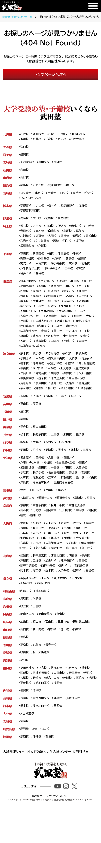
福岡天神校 (28, 712)
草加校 (25, 240)
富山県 (7, 422)
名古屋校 (26, 477)
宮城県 (7, 163)
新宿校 (57, 292)
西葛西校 (72, 292)
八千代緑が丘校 (31, 274)
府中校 (38, 329)
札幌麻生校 (83, 134)
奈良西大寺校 (29, 620)
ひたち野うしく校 (45, 200)
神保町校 (26, 319)
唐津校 (38, 736)
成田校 (87, 263)
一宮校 (57, 488)
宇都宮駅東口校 (31, 213)
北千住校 (76, 308)
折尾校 (38, 728)
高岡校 (38, 422)
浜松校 (38, 469)
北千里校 (59, 583)
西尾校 (90, 493)
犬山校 (25, 504)
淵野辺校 (72, 400)
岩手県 (7, 156)
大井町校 (59, 308)
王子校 (41, 345)
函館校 (38, 139)
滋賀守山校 (47, 519)
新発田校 (80, 414)
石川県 (7, 430)
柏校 (53, 258)
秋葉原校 (87, 334)
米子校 (38, 641)
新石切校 (26, 583)
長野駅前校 (41, 453)
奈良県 (7, 620)
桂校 (37, 543)
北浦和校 (40, 240)
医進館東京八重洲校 (63, 356)
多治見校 (53, 461)
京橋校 (25, 572)
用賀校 (65, 329)
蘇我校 (41, 279)
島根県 (7, 649)
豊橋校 (88, 482)
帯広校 (65, 139)
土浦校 (54, 195)
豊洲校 (68, 345)
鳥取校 (25, 641)
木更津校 (43, 269)
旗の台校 (40, 340)
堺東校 (68, 551)
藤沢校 (71, 364)
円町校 (38, 538)
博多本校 (59, 712)
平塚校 (41, 369)
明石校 (77, 591)
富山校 (25, 422)
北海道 (7, 134)
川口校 (51, 229)
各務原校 (69, 461)
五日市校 (66, 665)
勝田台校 (45, 263)
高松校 (25, 689)
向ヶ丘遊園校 (29, 379)
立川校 (25, 292)
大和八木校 (45, 625)
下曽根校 (53, 728)
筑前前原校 (71, 728)
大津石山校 (28, 519)
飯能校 (25, 245)
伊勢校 (51, 511)
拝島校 (25, 329)
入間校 (68, 240)
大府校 (25, 498)
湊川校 (66, 601)
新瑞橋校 (69, 498)
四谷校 (41, 298)
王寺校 (47, 620)
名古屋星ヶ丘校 (69, 482)
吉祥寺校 (26, 314)
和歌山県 (9, 633)
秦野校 (38, 390)
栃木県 (7, 208)
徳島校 (25, 681)
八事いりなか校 (30, 482)
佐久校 (84, 453)
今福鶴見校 (41, 572)
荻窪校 (54, 298)
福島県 (7, 187)
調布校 (44, 308)
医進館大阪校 (29, 577)
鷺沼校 (25, 406)
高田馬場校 (41, 292)
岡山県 (7, 657)
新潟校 (25, 414)
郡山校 (74, 187)
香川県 (7, 689)
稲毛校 (90, 269)
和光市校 (56, 245)
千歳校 (51, 139)
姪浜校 (25, 723)
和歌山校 (26, 633)
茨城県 (7, 195)
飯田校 (71, 453)
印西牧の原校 (55, 274)
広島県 (7, 665)
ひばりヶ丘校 (48, 334)
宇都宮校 (26, 208)
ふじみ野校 (73, 245)
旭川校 (25, 139)
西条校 (51, 665)
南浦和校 (69, 235)
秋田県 (7, 171)
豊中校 (38, 556)
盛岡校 (25, 155)
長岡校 (51, 414)
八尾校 (41, 561)
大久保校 (66, 606)
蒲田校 (90, 340)
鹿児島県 (9, 776)
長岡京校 (53, 538)
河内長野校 (54, 567)
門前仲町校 (50, 287)
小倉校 (44, 712)
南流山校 (26, 269)
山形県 (7, 179)
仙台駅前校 (28, 163)
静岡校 (25, 469)
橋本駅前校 (44, 633)
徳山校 (68, 673)
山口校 (25, 673)
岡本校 (25, 606)
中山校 (47, 379)
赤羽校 (87, 303)
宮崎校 (25, 768)
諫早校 (60, 744)
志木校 (54, 235)
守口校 (71, 567)
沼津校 (51, 469)
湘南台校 (79, 384)
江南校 (54, 498)
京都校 (25, 533)
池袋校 (66, 287)
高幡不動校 (28, 334)
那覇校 (25, 784)
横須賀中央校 (59, 369)
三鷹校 (25, 340)
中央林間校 (76, 390)
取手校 (80, 195)
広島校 (25, 665)
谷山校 (47, 776)
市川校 (25, 258)
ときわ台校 (84, 345)
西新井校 (26, 356)
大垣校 (38, 461)
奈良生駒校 (63, 620)
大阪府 (7, 552)
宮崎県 (7, 768)
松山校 (25, 696)
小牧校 (25, 493)
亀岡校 (25, 543)
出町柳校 (69, 538)
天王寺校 (53, 551)
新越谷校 (80, 229)
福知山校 (50, 543)
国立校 (90, 350)
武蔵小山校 (79, 319)
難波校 (84, 567)
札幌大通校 (81, 139)
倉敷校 (63, 657)
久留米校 (76, 712)
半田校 (71, 488)
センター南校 (55, 390)
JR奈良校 (26, 625)
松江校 (25, 649)
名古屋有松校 (56, 504)
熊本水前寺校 (43, 752)
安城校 (77, 493)
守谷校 (25, 200)
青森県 (7, 148)
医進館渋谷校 (59, 340)
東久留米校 (28, 350)
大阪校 (25, 551)
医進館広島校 (86, 665)
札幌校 (25, 134)
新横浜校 (86, 364)
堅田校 (25, 525)
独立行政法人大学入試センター (49, 799)
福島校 (25, 187)
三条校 (65, 414)
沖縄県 (7, 784)
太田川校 (56, 477)
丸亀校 (38, 689)
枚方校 (81, 551)
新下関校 (40, 673)
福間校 (87, 728)
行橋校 (51, 723)
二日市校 (62, 718)
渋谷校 (87, 314)
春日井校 (72, 477)
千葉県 (7, 259)
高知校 (25, 704)
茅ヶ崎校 (89, 400)
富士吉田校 (41, 445)
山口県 (7, 673)
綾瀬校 (54, 345)
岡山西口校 (28, 657)
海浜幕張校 (60, 269)
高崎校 (25, 221)
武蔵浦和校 (54, 250)
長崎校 (25, 744)
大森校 (51, 329)
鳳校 (86, 561)
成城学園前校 (69, 303)
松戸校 (60, 263)
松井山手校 (60, 533)
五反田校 (59, 350)
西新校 (25, 718)
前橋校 (51, 221)
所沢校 (65, 229)
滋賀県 (7, 520)
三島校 (91, 469)
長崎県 (7, 744)
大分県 (7, 760)
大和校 (77, 369)
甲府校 (25, 445)
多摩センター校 (63, 324)
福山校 (38, 665)
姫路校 (25, 591)
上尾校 (84, 235)
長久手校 (40, 493)
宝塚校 (38, 596)
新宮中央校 (68, 723)
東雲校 (41, 356)
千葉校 (81, 258)
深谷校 (81, 240)
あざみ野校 (54, 364)
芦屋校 (25, 596)
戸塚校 (76, 379)
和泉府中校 (66, 577)
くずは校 (48, 577)
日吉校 (90, 374)
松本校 (25, 453)
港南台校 (56, 374)
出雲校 (38, 649)
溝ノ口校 (61, 379)
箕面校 (25, 567)
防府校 (81, 673)
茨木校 (54, 561)
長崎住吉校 (77, 744)
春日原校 (79, 718)
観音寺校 (53, 689)
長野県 (7, 454)
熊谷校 (25, 229)
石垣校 (51, 784)
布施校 (57, 572)
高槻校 (25, 556)
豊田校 (44, 488)
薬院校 (25, 728)
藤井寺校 (76, 583)
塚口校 (38, 606)
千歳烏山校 (85, 324)
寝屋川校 (53, 556)
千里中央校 (71, 561)
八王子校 (26, 298)
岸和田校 (26, 561)
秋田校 (25, 171)
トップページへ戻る (50, 74)
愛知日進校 (28, 488)
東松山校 (40, 245)
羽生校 (25, 250)
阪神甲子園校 (29, 601)
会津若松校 (57, 187)
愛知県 (7, 478)
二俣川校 (62, 384)
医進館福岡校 (43, 718)
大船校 (57, 400)
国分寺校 (59, 314)
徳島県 (7, 681)
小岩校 (74, 314)
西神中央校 (50, 601)
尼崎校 (81, 606)
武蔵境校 (76, 350)
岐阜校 (25, 461)
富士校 (78, 469)
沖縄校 (38, 784)
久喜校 (54, 240)
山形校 (25, 179)
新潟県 (7, 414)
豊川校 (84, 498)
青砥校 (77, 340)
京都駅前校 (41, 533)
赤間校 (84, 723)
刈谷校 (50, 482)
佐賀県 (7, 736)
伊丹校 (90, 591)
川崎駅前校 (73, 406)
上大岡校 (26, 384)
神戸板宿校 (71, 596)
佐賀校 (25, 736)
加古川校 (53, 596)
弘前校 (25, 147)
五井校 (73, 274)
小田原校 (26, 369)
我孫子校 (26, 279)
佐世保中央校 (43, 744)
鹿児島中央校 (29, 776)
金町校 (38, 303)
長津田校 (26, 400)
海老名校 (81, 395)
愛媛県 (7, 697)
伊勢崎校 (66, 221)
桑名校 (65, 511)
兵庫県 (7, 591)
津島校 (38, 504)
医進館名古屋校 (80, 504)
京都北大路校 (82, 533)
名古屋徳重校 (59, 493)
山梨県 (7, 446)
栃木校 (54, 208)
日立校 (67, 195)
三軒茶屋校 (71, 298)
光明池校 (43, 583)
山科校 (25, 538)
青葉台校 (26, 374)
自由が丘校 (28, 308)
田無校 (44, 324)
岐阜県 (7, 462)
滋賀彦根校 (66, 519)
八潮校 (71, 250)
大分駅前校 (28, 760)
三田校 (87, 596)
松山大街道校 (43, 696)
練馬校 (25, 303)
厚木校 (25, 364)
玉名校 (60, 752)
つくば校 (26, 195)
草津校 (83, 519)
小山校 (41, 208)
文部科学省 (81, 799)
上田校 (57, 453)
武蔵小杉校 (74, 374)
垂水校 (51, 606)
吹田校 (38, 567)
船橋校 (73, 263)
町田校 (79, 287)
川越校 (25, 235)
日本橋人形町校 (84, 329)
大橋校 (38, 723)
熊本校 (25, 752)
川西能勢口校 (85, 601)
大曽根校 (86, 488)
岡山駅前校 (47, 657)
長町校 (60, 163)
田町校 (87, 292)
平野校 (38, 551)
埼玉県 (7, 230)
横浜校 (38, 364)
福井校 (25, 437)
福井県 (7, 438)
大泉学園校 (28, 324)
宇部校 (54, 673)
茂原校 (77, 269)
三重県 (7, 512)
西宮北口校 (60, 591)
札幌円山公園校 (60, 134)
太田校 (38, 221)
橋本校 (41, 374)
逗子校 (25, 395)
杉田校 (38, 406)
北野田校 (84, 577)
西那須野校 (71, 208)
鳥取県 (7, 641)
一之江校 (26, 345)
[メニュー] (93, 6)
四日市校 (37, 511)
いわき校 (40, 187)
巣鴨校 (51, 303)
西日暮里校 (69, 334)
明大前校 (43, 314)
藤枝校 (65, 469)
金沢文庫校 (44, 384)
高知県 (7, 705)
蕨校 (89, 245)
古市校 (71, 572)
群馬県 (7, 222)
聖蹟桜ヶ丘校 (59, 319)
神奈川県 (9, 364)
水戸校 (40, 195)
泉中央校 (46, 163)
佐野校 (87, 208)
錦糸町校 (89, 298)
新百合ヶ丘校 (62, 395)
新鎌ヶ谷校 (27, 263)
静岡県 (7, 470)
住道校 (84, 556)
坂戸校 (38, 250)
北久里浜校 (41, 395)
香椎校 (90, 712)
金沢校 (25, 429)
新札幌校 (40, 134)
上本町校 (69, 556)
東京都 (7, 288)
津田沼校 (66, 258)
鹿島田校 (43, 400)
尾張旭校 (40, 498)
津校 (23, 511)
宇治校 (84, 538)
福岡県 (7, 713)
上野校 (41, 319)
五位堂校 (82, 620)
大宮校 (38, 229)
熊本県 (7, 752)
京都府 (7, 533)
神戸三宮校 (41, 591)
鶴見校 (25, 390)
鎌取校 (86, 274)
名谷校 (25, 612)
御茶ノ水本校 (29, 287)
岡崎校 (41, 477)
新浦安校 (40, 258)
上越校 (38, 414)
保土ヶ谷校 (54, 406)
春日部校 (40, 235)
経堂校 (44, 350)
